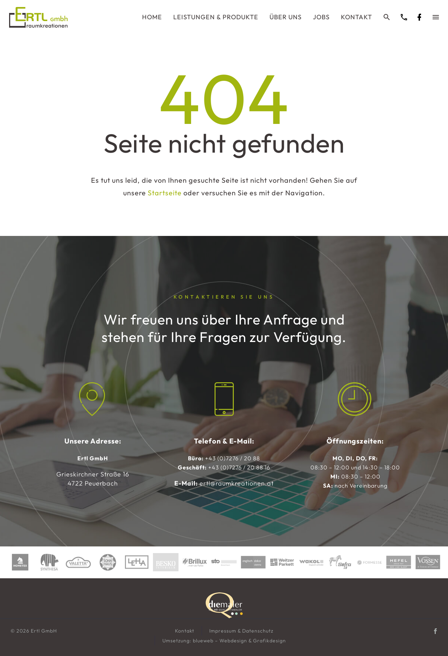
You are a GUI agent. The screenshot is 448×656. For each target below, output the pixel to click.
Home (152, 17)
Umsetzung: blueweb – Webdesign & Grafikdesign (224, 640)
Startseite (165, 192)
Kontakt (356, 17)
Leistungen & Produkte (215, 17)
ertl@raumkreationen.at (237, 483)
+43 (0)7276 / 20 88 (232, 458)
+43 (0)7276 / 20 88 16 (239, 467)
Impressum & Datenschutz (241, 631)
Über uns (286, 17)
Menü (436, 17)
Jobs (321, 17)
